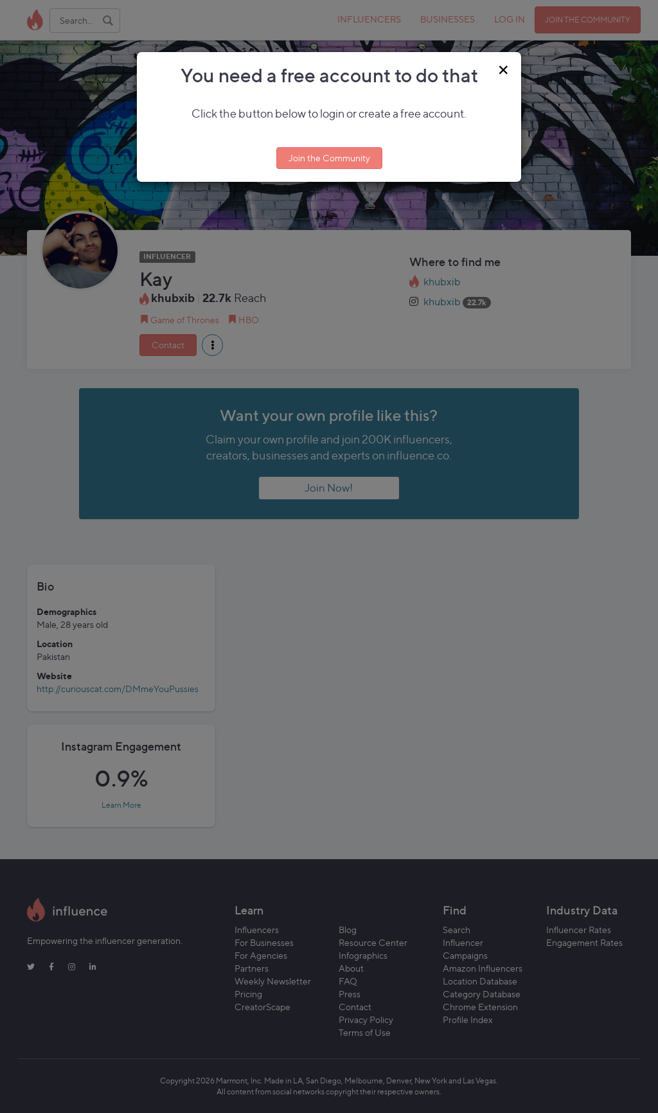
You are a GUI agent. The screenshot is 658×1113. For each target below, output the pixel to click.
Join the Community (329, 157)
